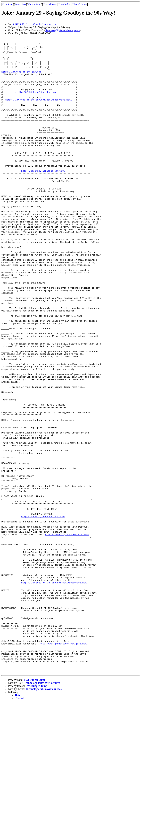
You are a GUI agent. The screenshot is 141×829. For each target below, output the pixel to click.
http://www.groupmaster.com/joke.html (64, 764)
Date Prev (7, 4)
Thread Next (50, 4)
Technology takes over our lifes (42, 809)
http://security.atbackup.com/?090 (43, 197)
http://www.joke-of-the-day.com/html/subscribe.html (38, 111)
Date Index (65, 4)
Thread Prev (34, 4)
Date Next (20, 4)
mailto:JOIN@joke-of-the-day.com (35, 102)
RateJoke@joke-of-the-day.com (62, 30)
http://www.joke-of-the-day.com (21, 78)
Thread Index (79, 4)
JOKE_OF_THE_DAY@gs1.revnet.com (34, 24)
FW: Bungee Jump (35, 806)
